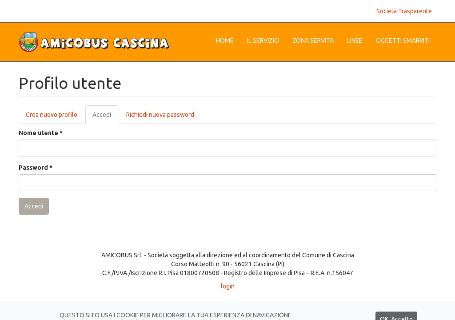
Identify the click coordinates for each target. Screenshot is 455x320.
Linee (355, 40)
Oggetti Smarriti (403, 40)
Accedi (105, 117)
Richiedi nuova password (160, 114)
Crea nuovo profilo (51, 114)
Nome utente (41, 132)
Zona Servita (313, 40)
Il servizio (263, 40)
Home (225, 40)
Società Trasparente (404, 11)
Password (35, 167)
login (228, 286)
